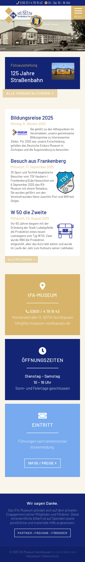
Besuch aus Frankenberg (38, 161)
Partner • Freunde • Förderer (42, 533)
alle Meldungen (21, 259)
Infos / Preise (42, 463)
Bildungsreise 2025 (32, 117)
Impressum (33, 556)
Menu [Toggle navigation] (78, 14)
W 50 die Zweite (28, 212)
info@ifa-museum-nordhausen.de (42, 323)
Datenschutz (50, 556)
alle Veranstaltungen (30, 93)
